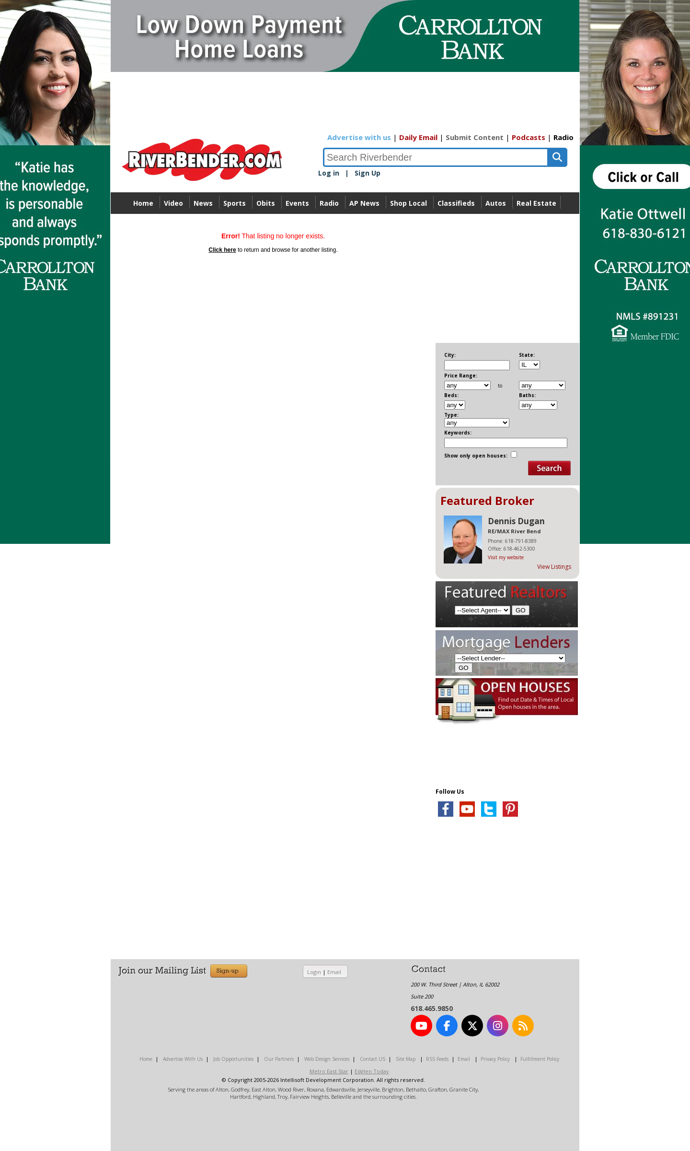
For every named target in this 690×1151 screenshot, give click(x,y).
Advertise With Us (183, 1059)
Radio (563, 137)
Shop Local (408, 203)
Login (314, 971)
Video (173, 203)
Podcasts (528, 137)
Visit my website (506, 557)
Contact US (372, 1059)
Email (334, 971)
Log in (328, 172)
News (203, 203)
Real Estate (536, 203)
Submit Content (475, 137)
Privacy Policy (495, 1059)
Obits (265, 203)
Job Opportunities (233, 1059)
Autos (495, 203)
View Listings (554, 567)
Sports (234, 203)
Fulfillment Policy (539, 1059)
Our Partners (279, 1059)
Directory (345, 224)
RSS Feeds (437, 1059)
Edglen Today (372, 1071)
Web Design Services (326, 1059)
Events (297, 203)
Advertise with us (359, 137)
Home (143, 203)
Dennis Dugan (516, 521)
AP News (364, 203)
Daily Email (418, 137)
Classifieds (456, 203)
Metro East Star (329, 1071)
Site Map (405, 1059)
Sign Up (367, 172)
